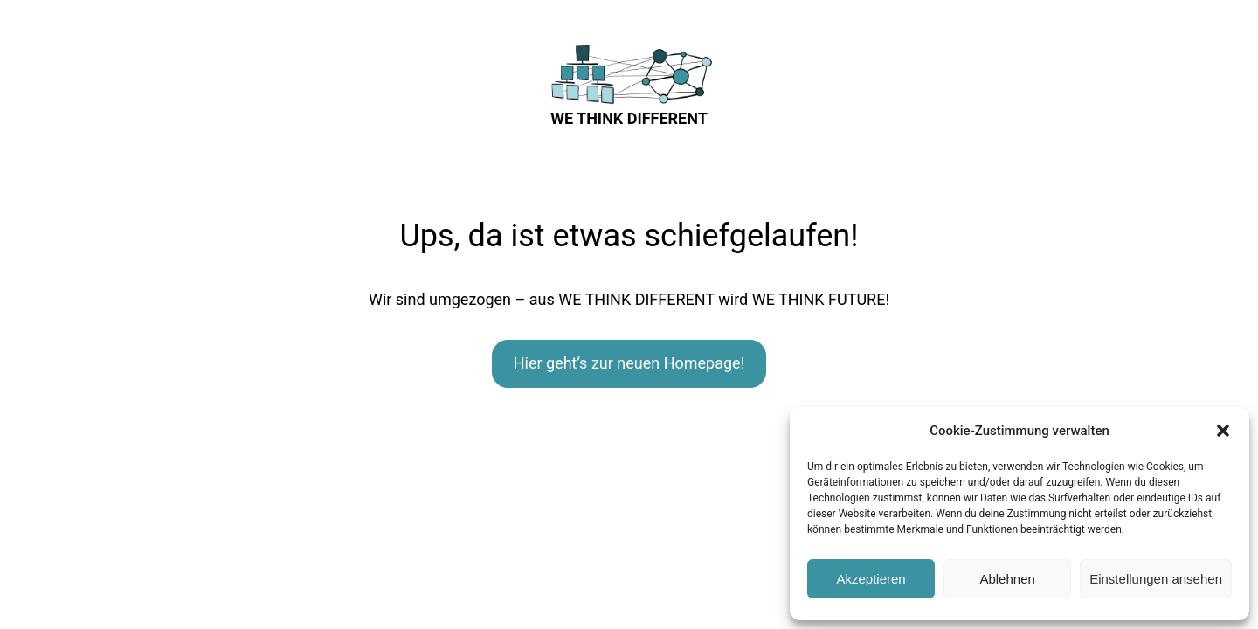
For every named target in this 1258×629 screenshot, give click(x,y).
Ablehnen (1006, 578)
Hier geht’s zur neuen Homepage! (629, 363)
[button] (1223, 430)
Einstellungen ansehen (1155, 578)
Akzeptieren (870, 578)
